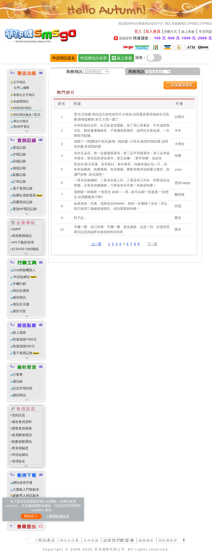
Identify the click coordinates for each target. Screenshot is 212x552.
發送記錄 (19, 147)
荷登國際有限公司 (109, 549)
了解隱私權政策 (57, 516)
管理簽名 (18, 461)
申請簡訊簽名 (63, 57)
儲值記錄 (19, 168)
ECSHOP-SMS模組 (25, 249)
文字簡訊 (19, 82)
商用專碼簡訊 (22, 235)
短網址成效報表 (28, 195)
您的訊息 (18, 415)
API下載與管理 (23, 242)
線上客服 (187, 31)
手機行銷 (19, 283)
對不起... (80, 218)
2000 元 (205, 38)
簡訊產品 (46, 540)
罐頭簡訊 (19, 297)
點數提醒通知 (22, 441)
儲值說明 (125, 38)
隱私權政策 (167, 540)
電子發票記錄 (22, 188)
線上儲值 (19, 332)
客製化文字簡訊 (24, 95)
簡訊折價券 (21, 290)
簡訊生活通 (21, 304)
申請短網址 (21, 276)
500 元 (174, 38)
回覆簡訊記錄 (22, 202)
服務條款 (146, 540)
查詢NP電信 (21, 126)
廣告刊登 (19, 311)
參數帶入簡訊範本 (26, 495)
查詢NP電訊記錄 (25, 208)
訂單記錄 (19, 181)
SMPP (16, 229)
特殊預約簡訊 (22, 108)
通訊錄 (18, 381)
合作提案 (91, 540)
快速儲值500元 (24, 346)
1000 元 (189, 38)
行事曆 (18, 374)
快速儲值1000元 (25, 339)
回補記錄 (19, 161)
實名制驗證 (20, 448)
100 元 (160, 38)
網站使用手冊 (22, 482)
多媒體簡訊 (20, 101)
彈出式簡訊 (20, 121)
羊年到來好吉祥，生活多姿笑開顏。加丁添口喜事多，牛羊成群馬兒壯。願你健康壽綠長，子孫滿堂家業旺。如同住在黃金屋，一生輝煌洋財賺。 (122, 130)
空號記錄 (19, 154)
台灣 (17, 87)
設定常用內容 (22, 388)
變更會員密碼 (22, 428)
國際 (26, 87)
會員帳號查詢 (22, 435)
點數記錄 (19, 174)
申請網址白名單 (93, 57)
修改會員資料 (22, 421)
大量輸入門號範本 (26, 489)
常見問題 (205, 31)
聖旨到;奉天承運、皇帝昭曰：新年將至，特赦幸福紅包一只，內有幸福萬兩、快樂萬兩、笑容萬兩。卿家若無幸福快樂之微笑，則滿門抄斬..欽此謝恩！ (122, 169)
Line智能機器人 (24, 270)
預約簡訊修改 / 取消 (26, 114)
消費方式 (170, 31)
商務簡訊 (74, 71)
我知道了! (31, 516)
